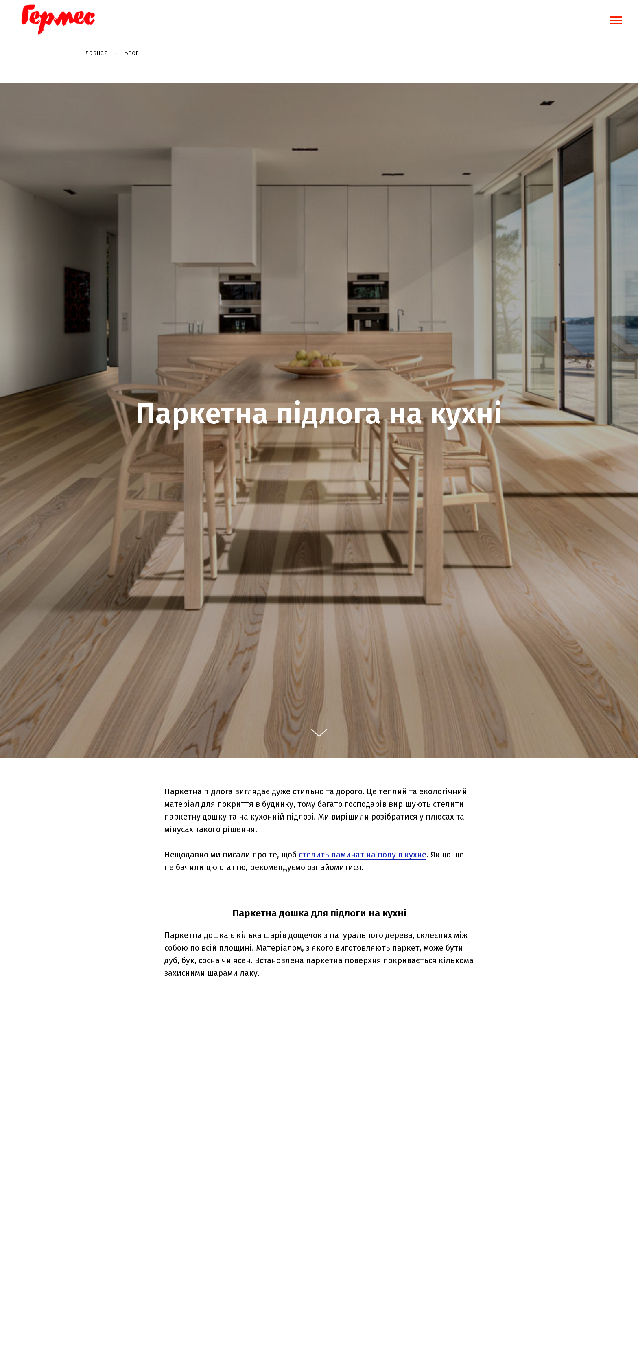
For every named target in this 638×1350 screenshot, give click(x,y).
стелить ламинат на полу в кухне (362, 854)
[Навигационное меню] (616, 20)
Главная (95, 53)
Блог (131, 53)
